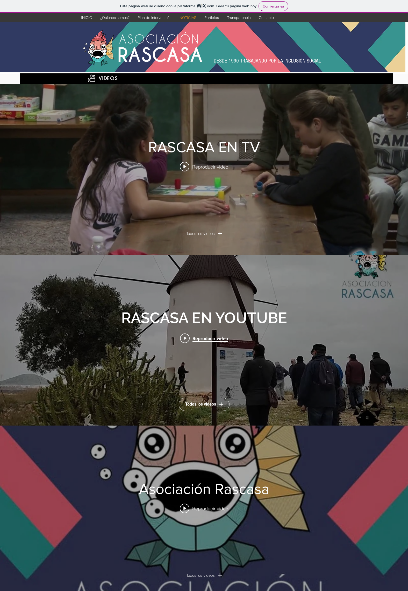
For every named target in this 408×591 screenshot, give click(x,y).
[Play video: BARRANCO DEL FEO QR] (204, 508)
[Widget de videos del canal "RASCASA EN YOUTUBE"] (204, 340)
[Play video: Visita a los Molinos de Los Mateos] (204, 338)
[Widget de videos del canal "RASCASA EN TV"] (204, 169)
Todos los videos (204, 233)
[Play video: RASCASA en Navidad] (204, 167)
